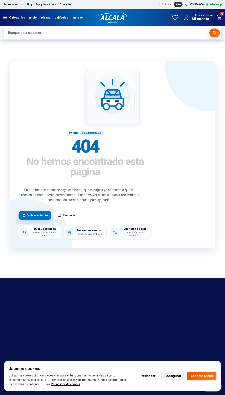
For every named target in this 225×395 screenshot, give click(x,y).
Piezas (45, 17)
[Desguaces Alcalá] (112, 17)
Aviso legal (125, 299)
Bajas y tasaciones (17, 299)
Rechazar (148, 376)
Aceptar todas (201, 376)
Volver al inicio (35, 215)
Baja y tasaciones (46, 4)
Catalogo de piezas (17, 330)
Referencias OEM (16, 312)
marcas (9, 305)
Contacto (65, 4)
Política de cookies (131, 312)
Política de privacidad (133, 318)
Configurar (172, 376)
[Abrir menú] (14, 17)
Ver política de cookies (65, 384)
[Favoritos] (175, 17)
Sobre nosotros (13, 4)
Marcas (77, 17)
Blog (29, 4)
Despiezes (11, 336)
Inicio (33, 17)
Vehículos (61, 17)
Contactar (67, 215)
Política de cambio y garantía (138, 305)
